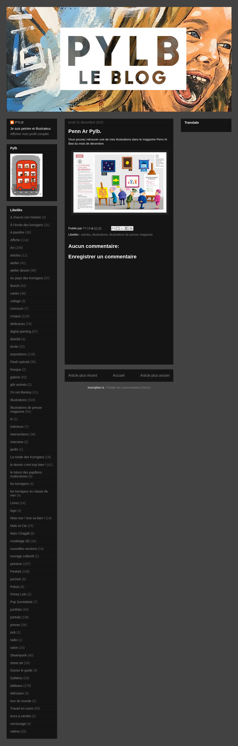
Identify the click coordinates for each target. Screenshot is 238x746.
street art (16, 663)
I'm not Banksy (20, 392)
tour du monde (20, 701)
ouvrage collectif (22, 556)
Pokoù (15, 587)
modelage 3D (20, 541)
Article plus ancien (155, 375)
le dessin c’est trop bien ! (28, 465)
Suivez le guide (21, 670)
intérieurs (17, 426)
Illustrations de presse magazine (130, 234)
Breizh (15, 286)
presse (15, 625)
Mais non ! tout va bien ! (27, 518)
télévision (17, 693)
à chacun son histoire (25, 217)
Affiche (15, 240)
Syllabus (16, 678)
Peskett (15, 571)
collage (15, 301)
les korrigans (19, 484)
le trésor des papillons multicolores (26, 474)
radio (13, 640)
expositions (18, 354)
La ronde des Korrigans (27, 457)
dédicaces (17, 324)
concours (16, 308)
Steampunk (18, 655)
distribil (15, 339)
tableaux (16, 686)
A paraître (17, 232)
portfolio (16, 609)
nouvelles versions (23, 549)
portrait (15, 617)
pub (13, 632)
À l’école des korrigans (26, 225)
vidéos (15, 731)
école (14, 346)
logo (13, 510)
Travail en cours (21, 708)
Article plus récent (82, 375)
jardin (14, 449)
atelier (14, 263)
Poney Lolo (18, 594)
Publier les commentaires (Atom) (128, 387)
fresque (15, 369)
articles (86, 234)
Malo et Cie (18, 526)
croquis (15, 316)
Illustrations (100, 234)
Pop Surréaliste (21, 602)
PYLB (19, 122)
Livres (14, 503)
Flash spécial (19, 362)
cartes (14, 293)
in (11, 419)
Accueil (119, 375)
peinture (16, 564)
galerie (15, 377)
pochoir (15, 579)
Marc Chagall (19, 533)
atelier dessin (20, 270)
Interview (16, 442)
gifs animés (18, 384)
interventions (19, 434)
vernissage (18, 724)
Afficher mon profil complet (29, 134)
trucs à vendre (20, 716)
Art (12, 248)
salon (14, 647)
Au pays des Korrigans (26, 278)
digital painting (20, 331)
